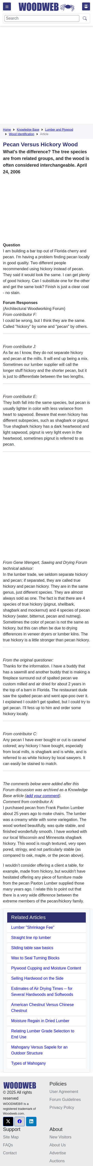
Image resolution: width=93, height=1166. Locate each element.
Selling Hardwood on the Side (37, 978)
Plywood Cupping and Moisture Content (46, 968)
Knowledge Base (28, 129)
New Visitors (61, 1137)
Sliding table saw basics (32, 948)
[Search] (41, 18)
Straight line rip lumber (31, 937)
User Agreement (64, 1091)
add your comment (42, 796)
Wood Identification (21, 134)
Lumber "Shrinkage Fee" (32, 927)
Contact (10, 1153)
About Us (58, 1145)
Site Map (11, 1137)
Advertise (58, 1153)
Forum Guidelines (65, 1099)
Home (7, 129)
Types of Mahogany (28, 1063)
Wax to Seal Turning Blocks (35, 958)
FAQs (8, 1145)
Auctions (57, 1161)
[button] (8, 1121)
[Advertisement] (46, 76)
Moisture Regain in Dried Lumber (40, 1021)
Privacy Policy (62, 1107)
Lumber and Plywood (59, 129)
